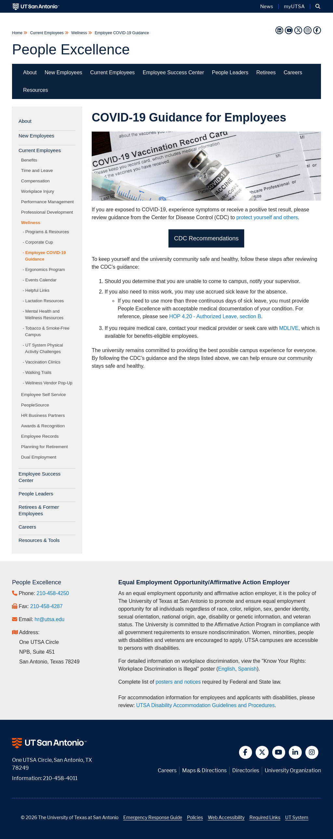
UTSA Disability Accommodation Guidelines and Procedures (205, 705)
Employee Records (41, 436)
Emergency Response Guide (152, 817)
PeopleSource (36, 405)
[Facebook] (317, 30)
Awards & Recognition (44, 425)
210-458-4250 (53, 593)
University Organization (293, 770)
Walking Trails (38, 372)
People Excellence (71, 49)
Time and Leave (38, 170)
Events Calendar (41, 279)
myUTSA (294, 6)
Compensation (36, 180)
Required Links (264, 817)
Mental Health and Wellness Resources (44, 314)
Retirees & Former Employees (39, 510)
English (226, 669)
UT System (296, 817)
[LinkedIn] (279, 30)
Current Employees (46, 33)
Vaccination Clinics (42, 362)
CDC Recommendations (206, 238)
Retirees (266, 72)
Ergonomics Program (45, 269)
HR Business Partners (44, 415)
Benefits (30, 160)
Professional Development (48, 212)
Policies (195, 817)
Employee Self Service (44, 394)
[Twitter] (298, 30)
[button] (317, 6)
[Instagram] (308, 30)
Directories (245, 770)
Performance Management (48, 201)
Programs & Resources (47, 231)
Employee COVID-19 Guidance (121, 33)
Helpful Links (37, 290)
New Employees (63, 72)
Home (17, 33)
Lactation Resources (44, 300)
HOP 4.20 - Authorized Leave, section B (215, 316)
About (30, 72)
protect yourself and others (267, 217)
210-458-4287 (46, 606)
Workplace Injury (38, 191)
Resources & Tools (39, 540)
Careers (293, 72)
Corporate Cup (39, 242)
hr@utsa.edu (49, 619)
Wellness (79, 33)
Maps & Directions (204, 770)
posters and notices (178, 682)
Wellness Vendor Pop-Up (49, 382)
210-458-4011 (60, 778)
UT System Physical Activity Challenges (44, 348)
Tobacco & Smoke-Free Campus (47, 331)
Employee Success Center (173, 72)
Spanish (247, 669)
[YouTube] (289, 30)
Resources (35, 90)
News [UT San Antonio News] (266, 6)
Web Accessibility (226, 817)
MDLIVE (289, 328)
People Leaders (230, 72)
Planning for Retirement (45, 446)
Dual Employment (39, 457)
